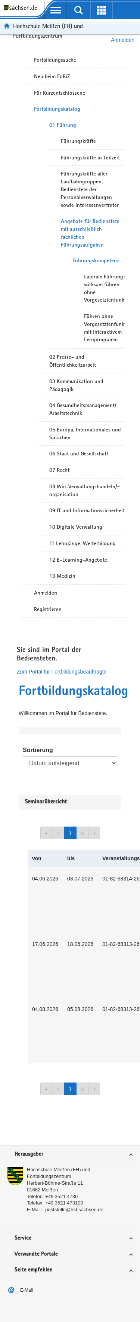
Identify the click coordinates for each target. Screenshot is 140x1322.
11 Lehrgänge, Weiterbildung (82, 543)
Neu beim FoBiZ (52, 76)
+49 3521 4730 (61, 1196)
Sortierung (38, 750)
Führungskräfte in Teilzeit (90, 157)
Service (23, 1238)
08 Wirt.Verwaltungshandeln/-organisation (84, 490)
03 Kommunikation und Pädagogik (76, 385)
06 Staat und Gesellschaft (78, 453)
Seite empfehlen (34, 1270)
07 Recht (59, 470)
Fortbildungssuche (55, 60)
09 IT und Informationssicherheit (87, 510)
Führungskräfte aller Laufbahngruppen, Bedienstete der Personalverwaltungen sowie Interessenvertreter (90, 189)
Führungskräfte (78, 141)
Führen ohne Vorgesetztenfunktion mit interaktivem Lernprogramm (104, 328)
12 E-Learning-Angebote (78, 559)
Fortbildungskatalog (57, 109)
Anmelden (45, 592)
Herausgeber (29, 1154)
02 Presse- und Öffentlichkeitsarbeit (72, 361)
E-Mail (26, 1290)
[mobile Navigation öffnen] (55, 10)
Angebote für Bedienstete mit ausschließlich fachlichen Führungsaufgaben (90, 233)
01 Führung (62, 125)
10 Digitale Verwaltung (75, 526)
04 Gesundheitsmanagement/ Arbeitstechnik (82, 409)
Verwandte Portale (36, 1254)
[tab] (70, 1155)
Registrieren (48, 609)
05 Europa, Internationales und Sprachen (85, 433)
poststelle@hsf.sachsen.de (74, 1209)
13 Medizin (62, 576)
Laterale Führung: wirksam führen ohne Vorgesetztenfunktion (104, 288)
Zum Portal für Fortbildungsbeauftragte (61, 672)
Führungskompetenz (95, 260)
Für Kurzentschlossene (59, 92)
